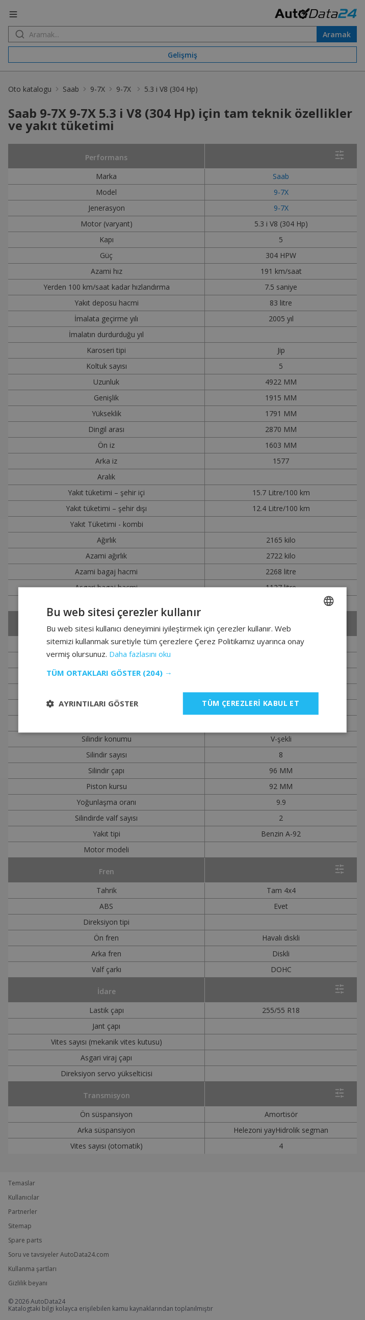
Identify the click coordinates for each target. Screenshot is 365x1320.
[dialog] (182, 660)
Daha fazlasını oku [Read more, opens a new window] (140, 654)
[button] (182, 672)
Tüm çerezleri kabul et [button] (250, 703)
